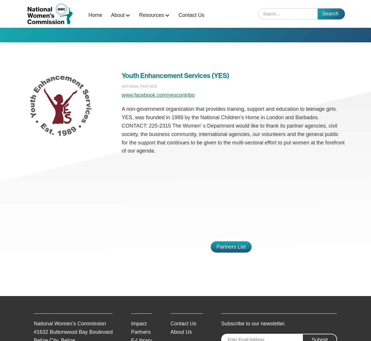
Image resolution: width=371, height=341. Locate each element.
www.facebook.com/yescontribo (158, 95)
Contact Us (191, 15)
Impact (139, 324)
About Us (181, 332)
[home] (50, 14)
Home (95, 15)
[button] (122, 15)
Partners (141, 332)
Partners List (231, 247)
